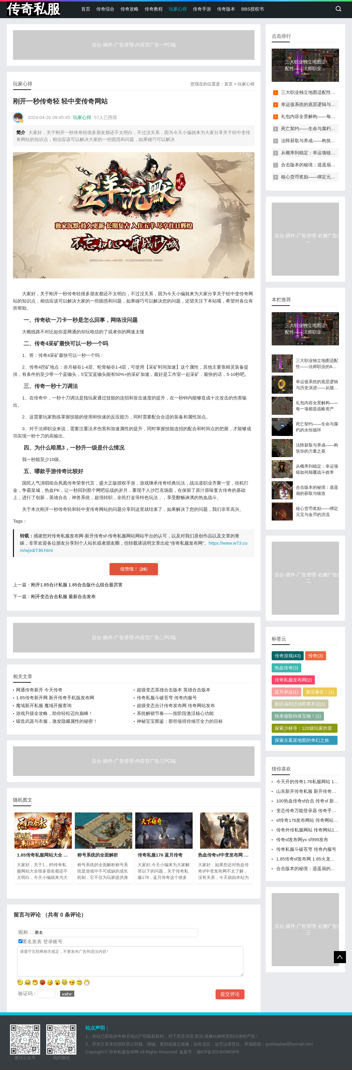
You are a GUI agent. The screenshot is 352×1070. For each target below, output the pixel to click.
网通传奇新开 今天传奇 (39, 689)
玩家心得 (178, 8)
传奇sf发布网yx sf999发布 (302, 839)
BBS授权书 (252, 8)
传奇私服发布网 (124, 1051)
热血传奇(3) (286, 667)
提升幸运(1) (286, 691)
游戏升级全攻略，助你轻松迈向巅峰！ (54, 713)
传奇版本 (226, 8)
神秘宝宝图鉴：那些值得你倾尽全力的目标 (180, 721)
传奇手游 (202, 8)
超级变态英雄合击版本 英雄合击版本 (173, 689)
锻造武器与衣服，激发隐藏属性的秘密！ (57, 721)
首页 (85, 8)
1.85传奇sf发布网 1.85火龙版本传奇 (312, 858)
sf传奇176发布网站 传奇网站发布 (309, 820)
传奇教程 (154, 8)
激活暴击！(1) (320, 691)
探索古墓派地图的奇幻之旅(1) (302, 741)
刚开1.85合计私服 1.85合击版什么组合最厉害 (77, 584)
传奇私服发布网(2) (293, 679)
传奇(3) (315, 655)
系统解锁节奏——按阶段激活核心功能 (175, 713)
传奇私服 (33, 9)
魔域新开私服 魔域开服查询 (44, 705)
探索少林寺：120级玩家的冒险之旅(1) (303, 729)
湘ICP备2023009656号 (217, 1051)
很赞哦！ (129, 569)
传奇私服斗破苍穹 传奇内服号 (167, 697)
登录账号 (52, 941)
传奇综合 (105, 8)
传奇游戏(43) (288, 655)
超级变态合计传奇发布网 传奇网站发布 (176, 705)
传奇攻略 (129, 8)
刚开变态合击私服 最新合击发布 (63, 596)
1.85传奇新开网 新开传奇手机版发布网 (55, 697)
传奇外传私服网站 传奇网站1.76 (308, 829)
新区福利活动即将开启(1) (300, 703)
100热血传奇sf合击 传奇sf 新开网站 (312, 800)
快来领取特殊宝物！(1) (298, 716)
